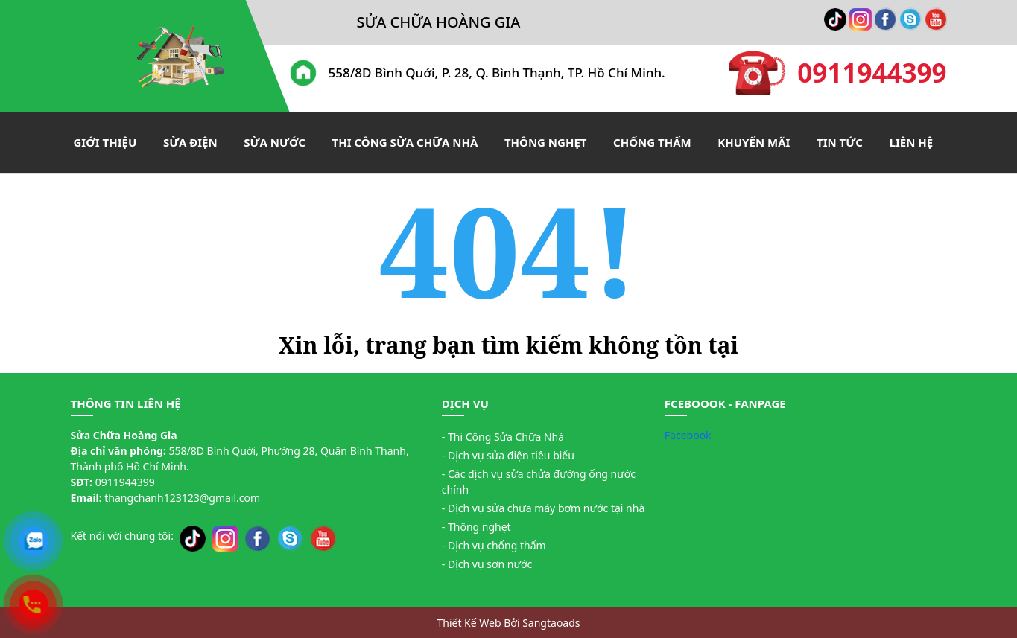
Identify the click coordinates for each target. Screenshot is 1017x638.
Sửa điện (190, 142)
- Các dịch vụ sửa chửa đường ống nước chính (539, 482)
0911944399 (837, 73)
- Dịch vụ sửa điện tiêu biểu (508, 455)
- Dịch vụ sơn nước (487, 564)
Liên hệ (912, 142)
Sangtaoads (551, 623)
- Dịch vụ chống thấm (494, 545)
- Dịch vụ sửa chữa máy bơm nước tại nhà (543, 508)
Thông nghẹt (545, 142)
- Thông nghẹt (476, 527)
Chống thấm (652, 142)
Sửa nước (274, 142)
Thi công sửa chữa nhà (405, 142)
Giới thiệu (105, 142)
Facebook (688, 435)
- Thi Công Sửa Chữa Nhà (503, 437)
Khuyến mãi (753, 142)
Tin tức (840, 142)
